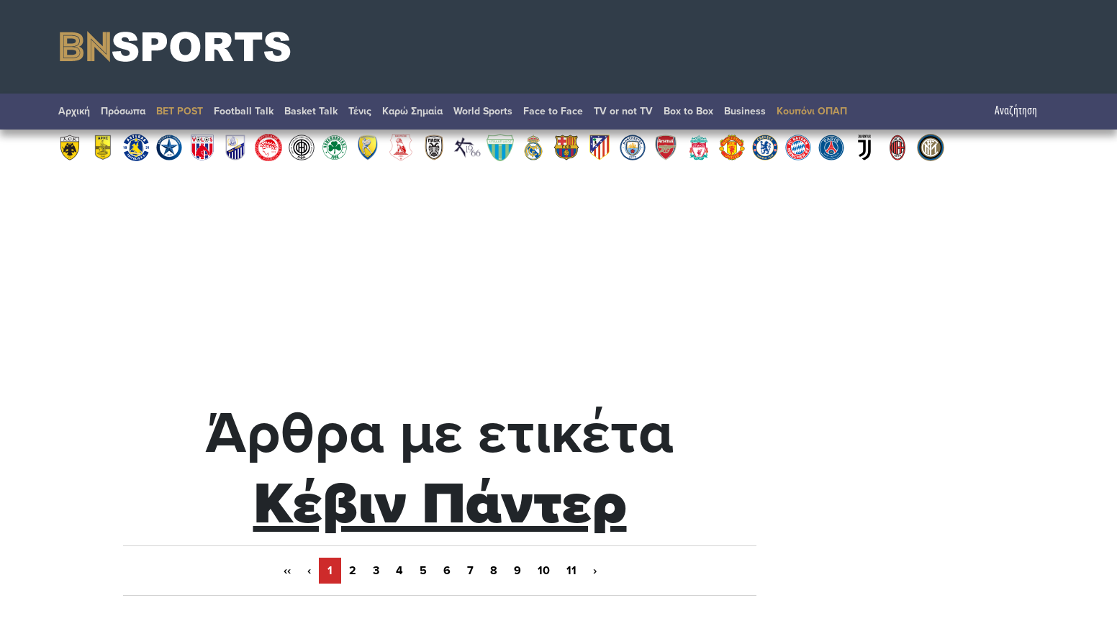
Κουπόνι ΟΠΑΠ (812, 111)
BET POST (179, 111)
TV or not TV (623, 111)
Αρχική (74, 111)
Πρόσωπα (123, 111)
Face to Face (553, 111)
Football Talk (243, 111)
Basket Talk (311, 111)
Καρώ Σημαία (412, 111)
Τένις (359, 111)
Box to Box (688, 111)
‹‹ (287, 570)
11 (571, 570)
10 (544, 570)
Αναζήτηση (1023, 111)
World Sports (482, 111)
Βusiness (745, 111)
